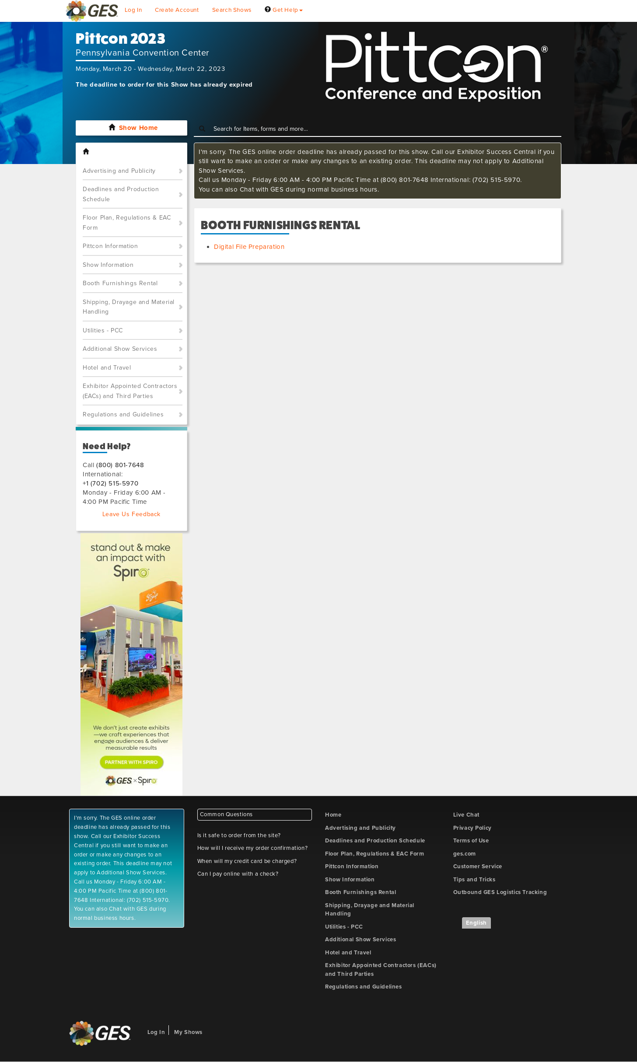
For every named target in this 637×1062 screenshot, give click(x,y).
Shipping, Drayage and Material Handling (129, 307)
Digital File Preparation (249, 247)
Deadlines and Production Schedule (121, 194)
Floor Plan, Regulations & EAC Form (127, 222)
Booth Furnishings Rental (120, 283)
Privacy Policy (472, 827)
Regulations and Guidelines (123, 414)
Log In (133, 10)
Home (333, 814)
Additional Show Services (120, 349)
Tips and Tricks (474, 879)
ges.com (464, 853)
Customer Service (478, 866)
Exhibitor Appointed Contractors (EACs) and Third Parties (130, 391)
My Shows (188, 1032)
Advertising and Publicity (119, 171)
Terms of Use (471, 840)
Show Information (108, 265)
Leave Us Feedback (131, 514)
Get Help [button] (284, 10)
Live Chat (466, 814)
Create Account (177, 10)
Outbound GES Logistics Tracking (500, 892)
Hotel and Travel (107, 367)
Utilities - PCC (103, 330)
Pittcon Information (110, 246)
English (476, 922)
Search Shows (232, 10)
